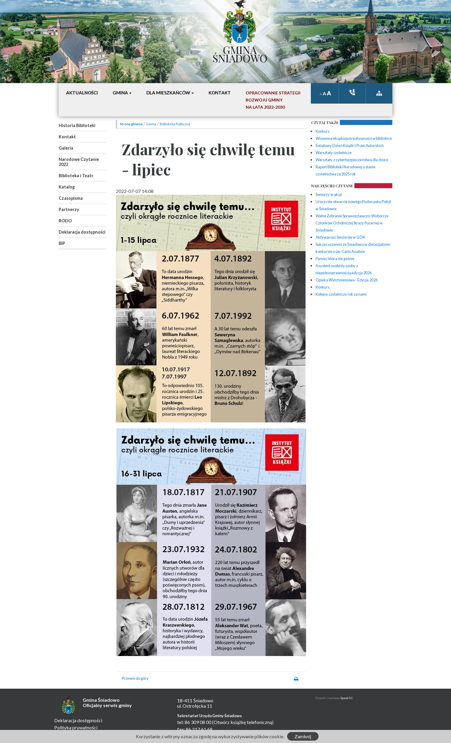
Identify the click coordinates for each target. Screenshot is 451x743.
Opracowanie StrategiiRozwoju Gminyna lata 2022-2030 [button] (273, 100)
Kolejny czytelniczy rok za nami (341, 294)
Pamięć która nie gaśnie (335, 258)
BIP (62, 243)
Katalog (67, 186)
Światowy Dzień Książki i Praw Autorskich (350, 145)
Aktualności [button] (82, 92)
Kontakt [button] (220, 92)
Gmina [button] (120, 92)
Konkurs (323, 131)
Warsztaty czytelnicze (334, 152)
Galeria (66, 147)
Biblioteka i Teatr (76, 175)
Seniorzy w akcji (329, 194)
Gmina (151, 124)
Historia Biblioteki (77, 125)
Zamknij (303, 736)
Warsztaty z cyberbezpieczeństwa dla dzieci (352, 159)
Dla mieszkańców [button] (168, 92)
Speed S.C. (347, 698)
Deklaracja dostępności (82, 232)
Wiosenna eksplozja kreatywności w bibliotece (354, 138)
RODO (65, 220)
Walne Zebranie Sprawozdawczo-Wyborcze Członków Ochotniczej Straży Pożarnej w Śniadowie (352, 222)
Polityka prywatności (75, 727)
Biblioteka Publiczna (175, 124)
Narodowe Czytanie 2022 (79, 162)
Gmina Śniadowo (239, 52)
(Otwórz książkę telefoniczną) (243, 722)
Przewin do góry (135, 678)
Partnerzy (69, 209)
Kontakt (67, 136)
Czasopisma (71, 198)
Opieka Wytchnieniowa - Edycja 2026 (347, 280)
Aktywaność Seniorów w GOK (340, 237)
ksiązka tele (352, 92)
